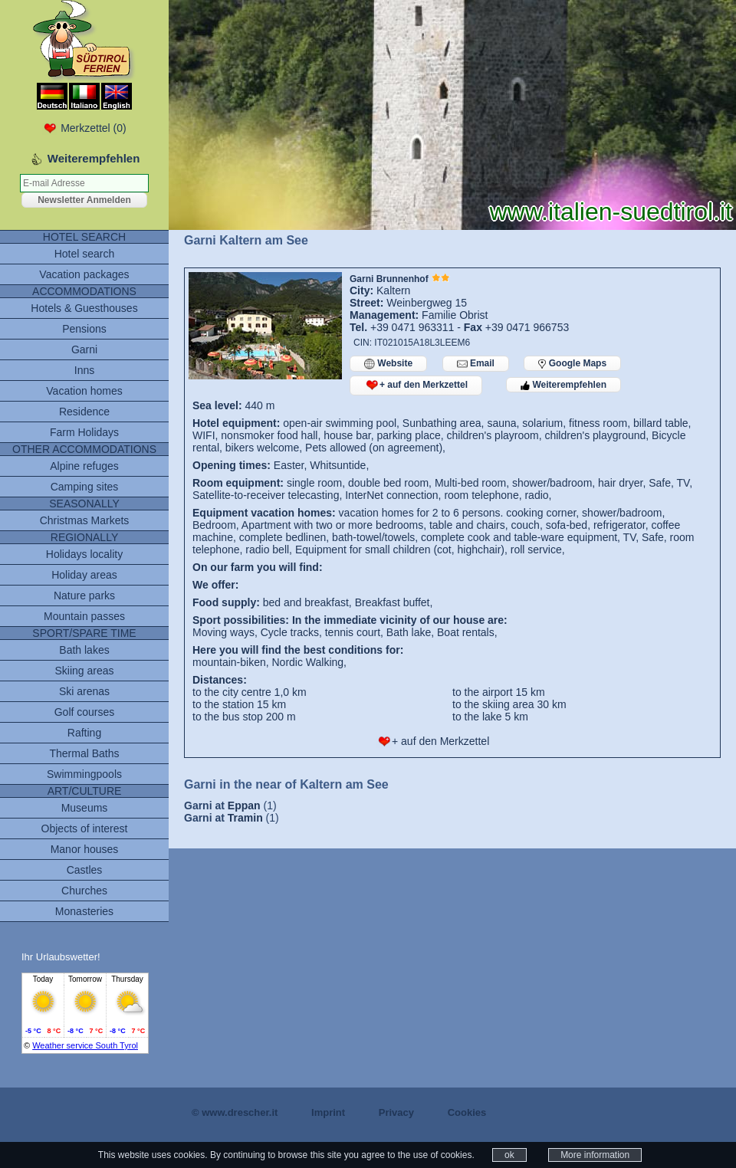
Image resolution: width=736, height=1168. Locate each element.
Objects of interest (84, 828)
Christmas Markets (85, 520)
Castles (85, 870)
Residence (84, 411)
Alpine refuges (84, 466)
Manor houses (85, 849)
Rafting (84, 733)
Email (476, 363)
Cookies (467, 1112)
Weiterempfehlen (563, 384)
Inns (84, 370)
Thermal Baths (84, 753)
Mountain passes (84, 616)
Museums (84, 808)
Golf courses (84, 712)
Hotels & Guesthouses (84, 308)
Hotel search (84, 254)
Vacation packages (84, 274)
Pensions (84, 329)
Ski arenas (84, 691)
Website (388, 363)
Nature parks (84, 595)
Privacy (396, 1112)
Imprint (328, 1112)
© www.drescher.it (235, 1112)
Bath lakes (84, 650)
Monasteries (84, 911)
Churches (84, 890)
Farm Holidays (84, 432)
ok (509, 1155)
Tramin (245, 818)
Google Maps (572, 363)
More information (594, 1155)
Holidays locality (84, 554)
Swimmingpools (84, 774)
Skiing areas (83, 670)
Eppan (244, 805)
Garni (84, 349)
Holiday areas (84, 575)
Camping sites (85, 487)
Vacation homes (84, 391)
